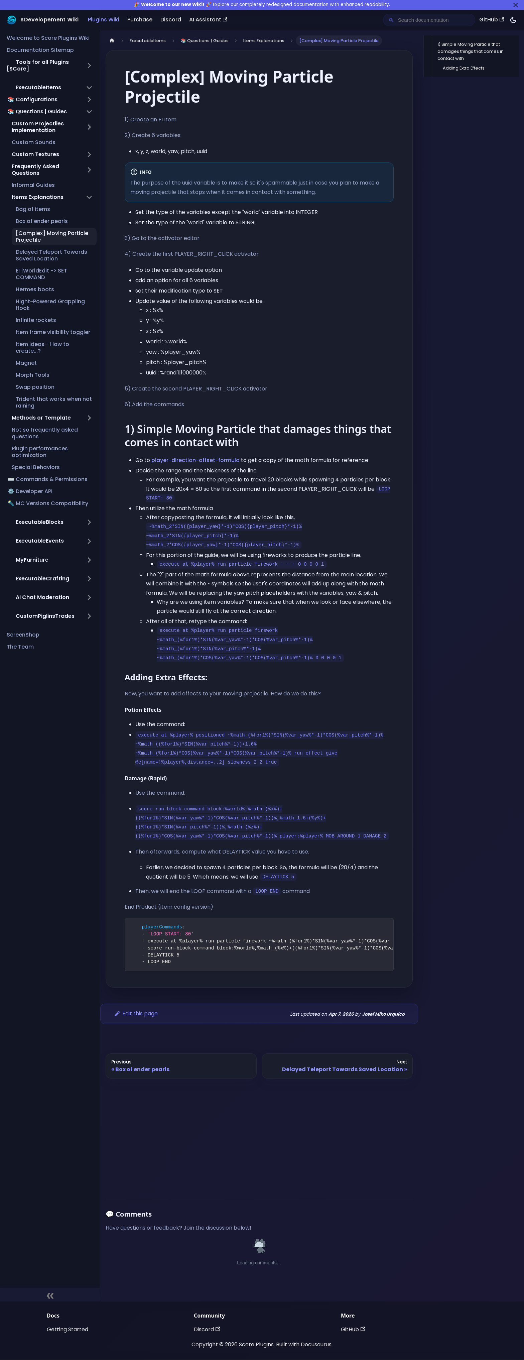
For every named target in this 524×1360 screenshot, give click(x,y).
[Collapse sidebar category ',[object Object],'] (89, 87)
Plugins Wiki (103, 19)
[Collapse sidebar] (50, 1294)
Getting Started (67, 1329)
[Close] (515, 5)
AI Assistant (208, 19)
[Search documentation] (434, 20)
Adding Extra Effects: (464, 68)
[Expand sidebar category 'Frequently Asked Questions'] (89, 170)
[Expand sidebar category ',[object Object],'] (89, 522)
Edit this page (136, 1013)
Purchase (139, 19)
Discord (170, 19)
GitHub (491, 19)
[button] (50, 65)
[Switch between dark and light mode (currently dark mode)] (513, 20)
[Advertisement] (259, 1136)
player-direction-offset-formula (195, 460)
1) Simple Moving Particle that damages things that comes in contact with (470, 51)
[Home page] (112, 40)
